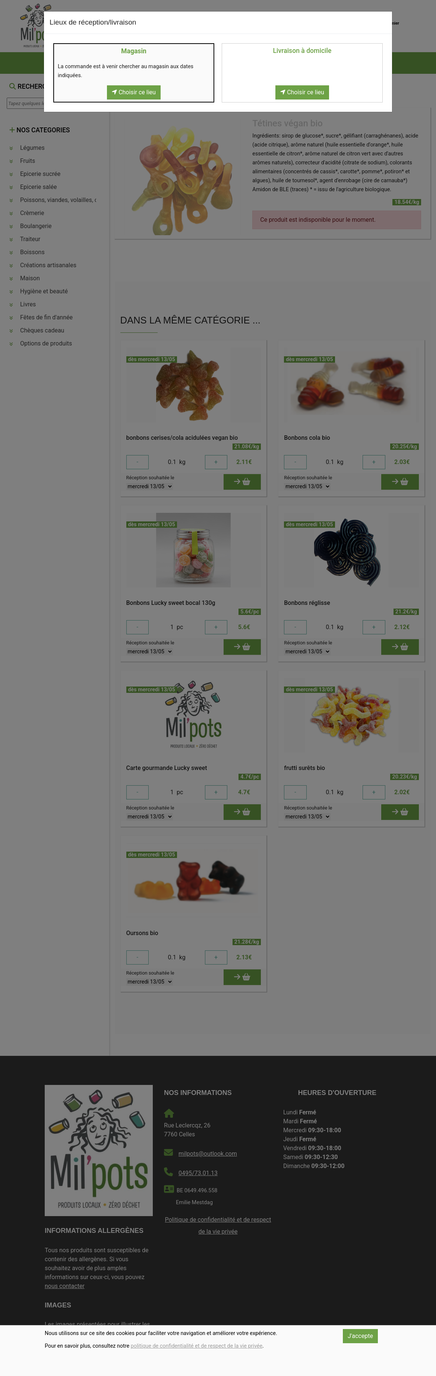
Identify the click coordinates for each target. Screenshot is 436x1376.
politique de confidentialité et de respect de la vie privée (196, 1346)
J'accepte (360, 1335)
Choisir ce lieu (134, 92)
